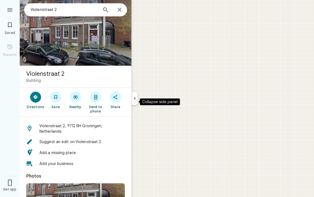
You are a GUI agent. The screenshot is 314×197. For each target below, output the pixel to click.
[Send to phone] (95, 102)
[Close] (119, 10)
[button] (75, 128)
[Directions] (36, 100)
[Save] (56, 100)
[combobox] (64, 9)
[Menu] (10, 9)
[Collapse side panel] (134, 98)
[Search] (105, 10)
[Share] (115, 100)
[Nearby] (76, 100)
